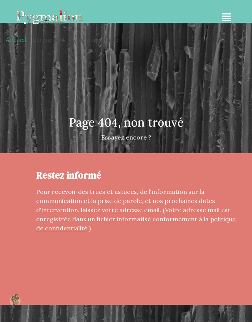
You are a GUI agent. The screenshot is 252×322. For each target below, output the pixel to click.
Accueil (16, 39)
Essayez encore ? (126, 137)
